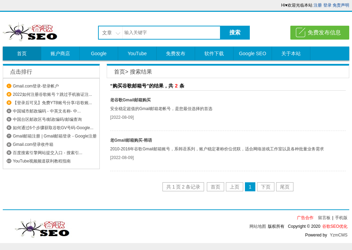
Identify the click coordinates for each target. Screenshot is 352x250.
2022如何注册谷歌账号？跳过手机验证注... (52, 94)
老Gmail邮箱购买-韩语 (131, 140)
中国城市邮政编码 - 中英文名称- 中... (47, 111)
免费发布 (175, 53)
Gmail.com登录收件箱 (33, 144)
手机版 (341, 217)
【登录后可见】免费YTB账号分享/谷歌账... (52, 102)
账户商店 (60, 53)
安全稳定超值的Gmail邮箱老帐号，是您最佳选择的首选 (161, 108)
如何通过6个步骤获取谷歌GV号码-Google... (53, 127)
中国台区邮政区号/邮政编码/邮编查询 (47, 119)
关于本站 (291, 53)
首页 (22, 53)
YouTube (137, 53)
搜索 (234, 32)
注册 (318, 5)
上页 (234, 187)
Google (98, 53)
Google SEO (252, 53)
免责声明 (341, 5)
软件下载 (214, 53)
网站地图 (257, 226)
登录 (327, 5)
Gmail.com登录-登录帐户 (36, 86)
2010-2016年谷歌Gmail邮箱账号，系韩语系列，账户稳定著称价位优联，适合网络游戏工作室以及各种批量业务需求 (217, 149)
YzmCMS (338, 235)
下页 (266, 187)
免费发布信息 (324, 32)
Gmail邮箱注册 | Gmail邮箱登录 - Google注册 (55, 136)
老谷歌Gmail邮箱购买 (130, 100)
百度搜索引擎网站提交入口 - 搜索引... (47, 152)
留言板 (324, 217)
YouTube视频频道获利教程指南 (42, 161)
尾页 (285, 187)
